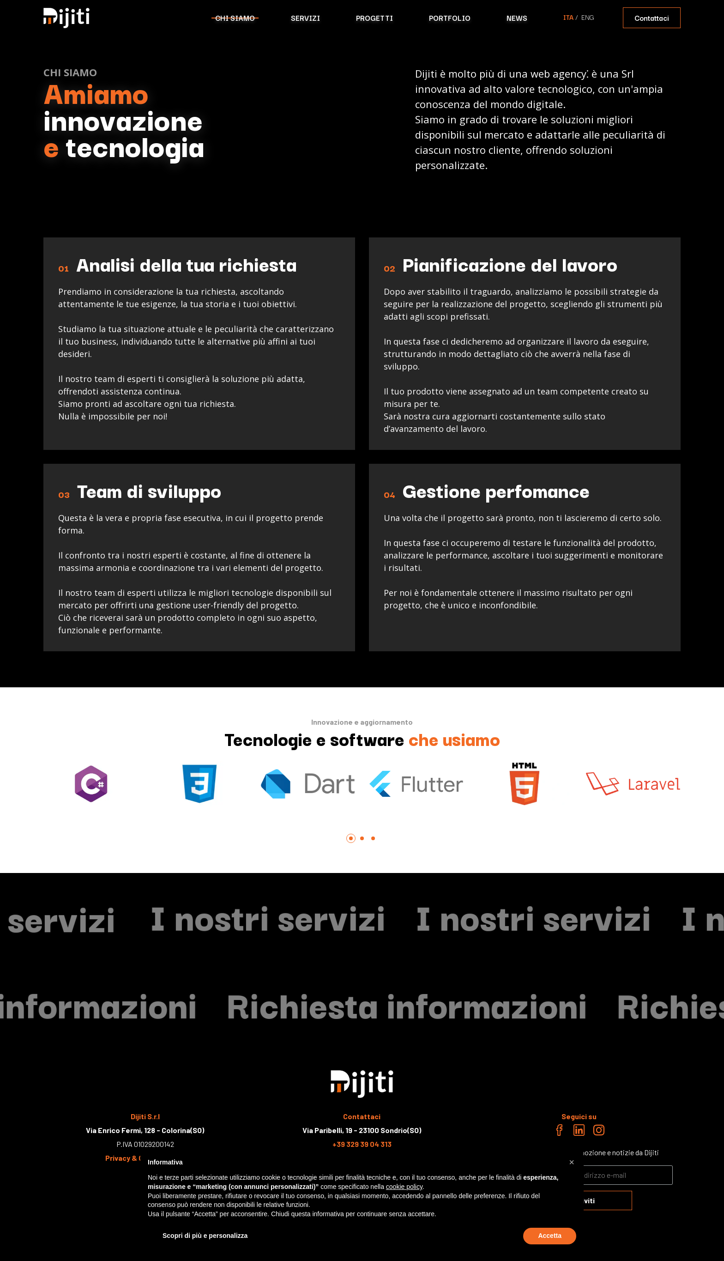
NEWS (517, 17)
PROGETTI (374, 17)
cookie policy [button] (404, 1186)
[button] (571, 1162)
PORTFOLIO (450, 17)
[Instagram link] (598, 1132)
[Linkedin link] (579, 1132)
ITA (568, 17)
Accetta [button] (549, 1235)
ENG (587, 17)
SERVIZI (305, 17)
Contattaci (651, 17)
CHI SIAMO (235, 17)
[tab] (351, 838)
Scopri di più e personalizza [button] (205, 1235)
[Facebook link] (559, 1132)
